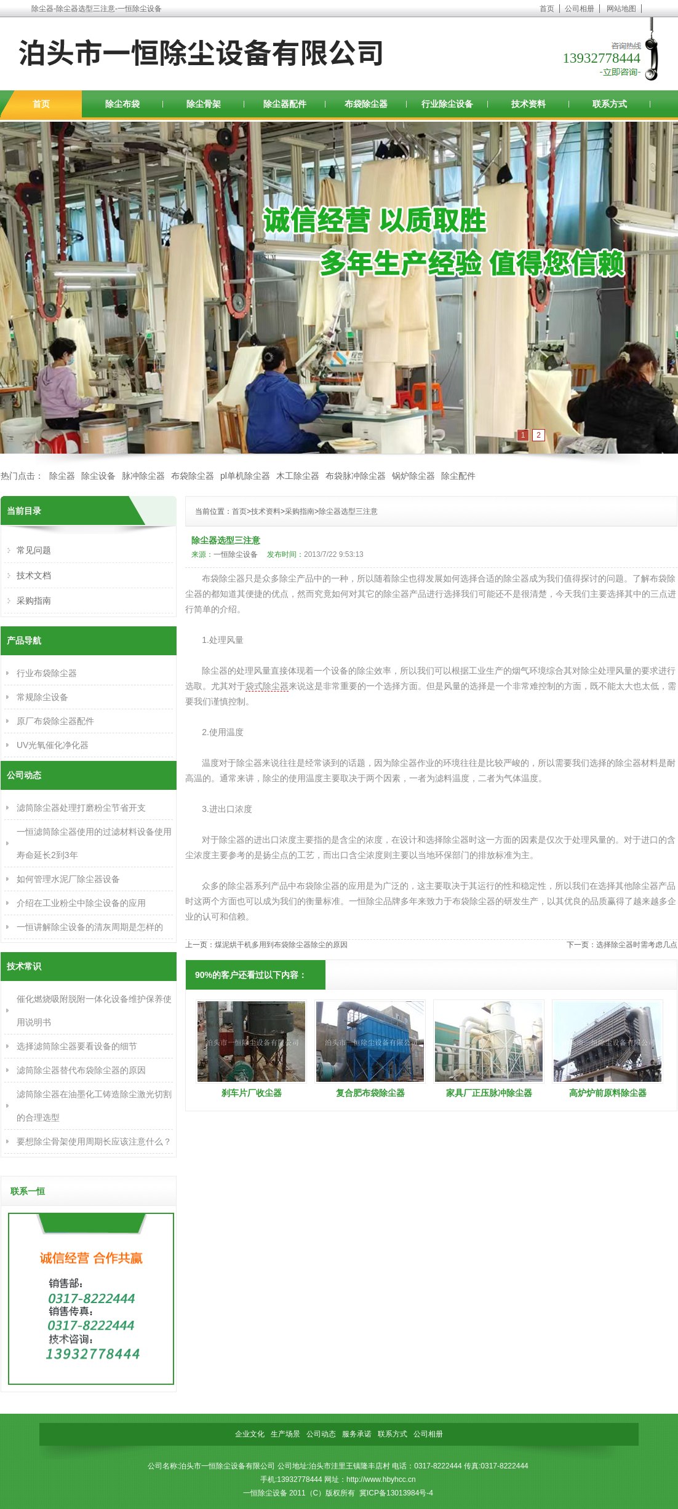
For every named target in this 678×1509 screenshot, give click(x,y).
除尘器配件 (284, 104)
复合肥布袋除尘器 (370, 1093)
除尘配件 (458, 476)
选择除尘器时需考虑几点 (636, 944)
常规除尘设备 (42, 697)
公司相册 (579, 8)
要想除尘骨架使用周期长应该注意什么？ (94, 1141)
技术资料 (528, 104)
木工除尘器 (297, 476)
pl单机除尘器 (245, 476)
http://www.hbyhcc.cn (381, 1479)
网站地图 (621, 8)
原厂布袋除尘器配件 (55, 721)
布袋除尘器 (366, 104)
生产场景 (285, 1434)
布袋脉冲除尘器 (355, 476)
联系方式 (609, 104)
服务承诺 (357, 1434)
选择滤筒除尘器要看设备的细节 (77, 1046)
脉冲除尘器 (143, 476)
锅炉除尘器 (413, 476)
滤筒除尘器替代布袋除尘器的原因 (81, 1070)
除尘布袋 (122, 104)
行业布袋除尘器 (47, 673)
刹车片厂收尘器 (251, 1093)
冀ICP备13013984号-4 (396, 1493)
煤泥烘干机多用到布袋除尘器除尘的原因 (281, 944)
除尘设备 (98, 476)
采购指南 (299, 511)
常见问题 (34, 550)
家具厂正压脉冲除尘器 (489, 1093)
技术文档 (34, 575)
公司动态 (321, 1434)
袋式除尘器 (267, 686)
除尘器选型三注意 (348, 511)
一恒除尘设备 (235, 554)
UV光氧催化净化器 (53, 745)
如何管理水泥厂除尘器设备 (68, 879)
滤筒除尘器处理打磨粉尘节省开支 (81, 808)
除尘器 (62, 476)
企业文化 (250, 1434)
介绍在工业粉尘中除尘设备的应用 (81, 903)
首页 (547, 8)
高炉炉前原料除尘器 (608, 1093)
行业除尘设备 (447, 104)
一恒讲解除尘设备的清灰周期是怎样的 (90, 927)
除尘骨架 (203, 104)
